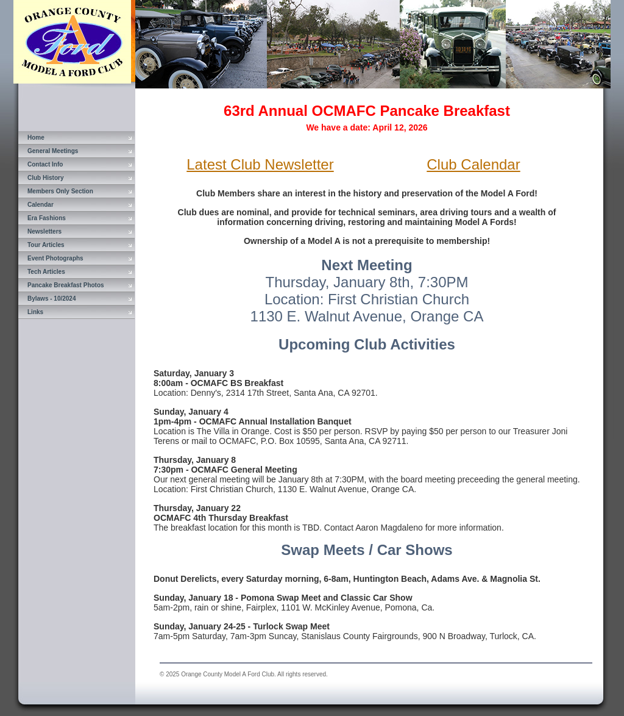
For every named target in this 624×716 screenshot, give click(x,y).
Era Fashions (46, 218)
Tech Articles (46, 271)
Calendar (40, 204)
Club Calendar (473, 164)
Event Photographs (55, 258)
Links (35, 312)
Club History (45, 177)
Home (35, 137)
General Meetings (52, 151)
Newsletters (44, 231)
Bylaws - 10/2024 (51, 298)
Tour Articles (46, 245)
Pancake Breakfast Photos (65, 285)
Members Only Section (60, 191)
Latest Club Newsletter (259, 164)
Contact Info (45, 164)
